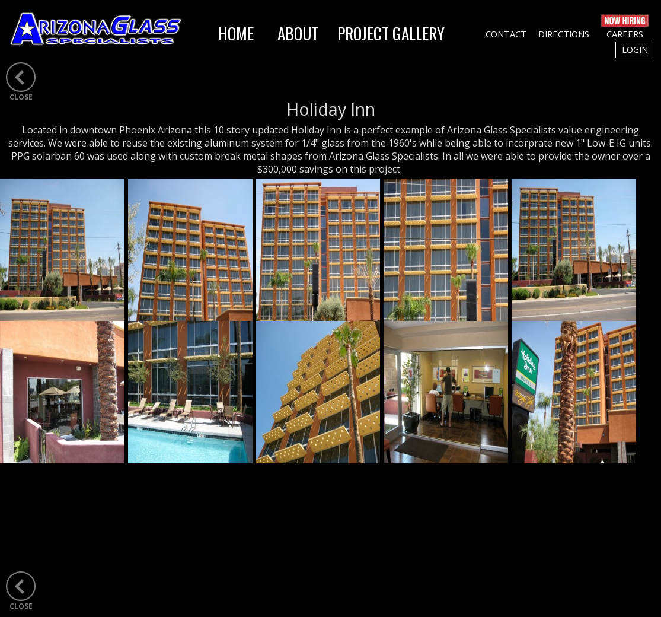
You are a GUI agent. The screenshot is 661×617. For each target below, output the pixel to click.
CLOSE (21, 97)
